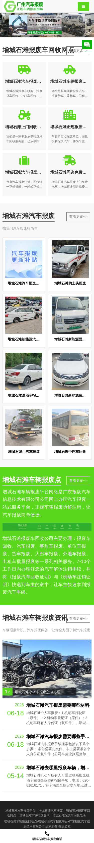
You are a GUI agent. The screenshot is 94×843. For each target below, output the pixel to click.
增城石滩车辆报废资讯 (34, 815)
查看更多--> (78, 51)
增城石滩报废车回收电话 (69, 815)
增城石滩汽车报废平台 (20, 810)
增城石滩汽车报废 (51, 810)
